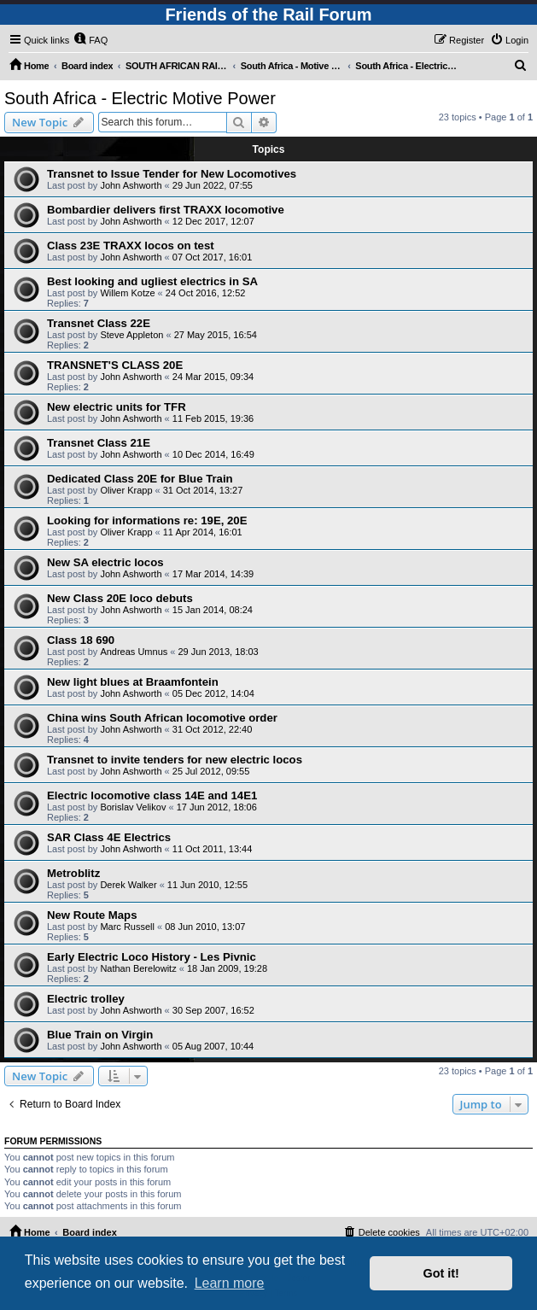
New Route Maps (92, 915)
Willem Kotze (127, 293)
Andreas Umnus (133, 651)
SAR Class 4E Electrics (109, 837)
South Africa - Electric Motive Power (140, 98)
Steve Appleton (131, 335)
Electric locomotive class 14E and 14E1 (152, 795)
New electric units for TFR (116, 407)
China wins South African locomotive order (162, 717)
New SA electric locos (105, 562)
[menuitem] (90, 40)
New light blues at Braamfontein (133, 681)
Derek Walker (128, 885)
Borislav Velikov (133, 807)
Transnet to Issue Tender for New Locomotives (171, 173)
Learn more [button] (230, 1283)
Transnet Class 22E (98, 323)
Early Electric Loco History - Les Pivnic (151, 956)
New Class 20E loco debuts (120, 598)
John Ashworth (130, 185)
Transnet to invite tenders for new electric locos (174, 759)
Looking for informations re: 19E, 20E (147, 520)
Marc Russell (127, 926)
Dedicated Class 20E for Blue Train (140, 478)
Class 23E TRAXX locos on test (130, 245)
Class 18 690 (80, 640)
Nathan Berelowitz (138, 968)
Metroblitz (73, 873)
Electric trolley (86, 998)
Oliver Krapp (126, 490)
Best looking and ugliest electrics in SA (152, 281)
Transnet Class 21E (98, 442)
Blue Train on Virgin (100, 1034)
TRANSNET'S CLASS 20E (115, 365)
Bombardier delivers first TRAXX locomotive (165, 209)
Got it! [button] (441, 1273)
